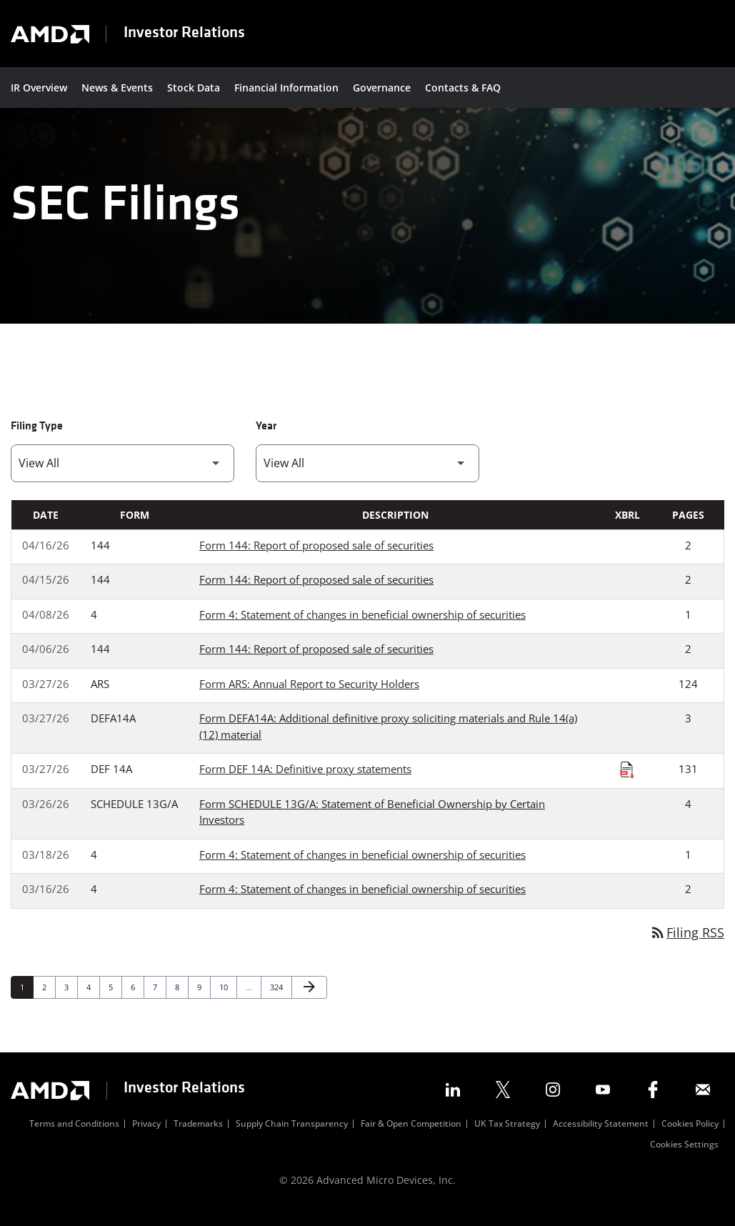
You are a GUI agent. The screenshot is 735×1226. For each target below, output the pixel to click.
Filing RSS (686, 943)
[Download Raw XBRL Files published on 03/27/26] (627, 781)
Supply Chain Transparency (292, 1137)
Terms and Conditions (74, 1137)
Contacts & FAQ (463, 87)
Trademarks (198, 1137)
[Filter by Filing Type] (122, 475)
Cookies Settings (684, 1157)
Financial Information (286, 87)
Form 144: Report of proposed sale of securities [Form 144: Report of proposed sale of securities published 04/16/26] (316, 556)
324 (278, 999)
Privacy (146, 1137)
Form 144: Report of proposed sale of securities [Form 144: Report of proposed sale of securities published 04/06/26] (316, 661)
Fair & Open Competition (411, 1137)
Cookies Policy (690, 1137)
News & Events (117, 87)
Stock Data (193, 87)
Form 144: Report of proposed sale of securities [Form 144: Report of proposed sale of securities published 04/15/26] (316, 591)
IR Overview (39, 87)
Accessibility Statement (601, 1137)
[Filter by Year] (367, 475)
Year (266, 438)
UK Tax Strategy (507, 1137)
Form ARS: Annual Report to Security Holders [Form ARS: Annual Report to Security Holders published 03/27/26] (309, 695)
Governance (382, 87)
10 (227, 999)
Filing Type (37, 438)
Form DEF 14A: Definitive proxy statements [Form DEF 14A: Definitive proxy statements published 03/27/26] (305, 781)
